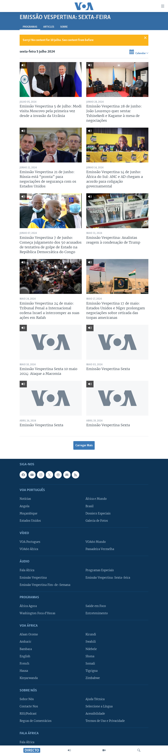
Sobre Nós (27, 699)
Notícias (25, 499)
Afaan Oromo (29, 634)
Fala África (27, 570)
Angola (24, 506)
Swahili (91, 642)
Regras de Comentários (35, 721)
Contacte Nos (29, 706)
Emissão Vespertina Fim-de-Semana (45, 585)
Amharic (25, 642)
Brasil (90, 506)
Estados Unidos (30, 520)
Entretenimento (97, 613)
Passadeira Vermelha (100, 549)
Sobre (64, 27)
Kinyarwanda (29, 678)
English (25, 656)
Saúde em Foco (96, 606)
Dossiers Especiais (98, 513)
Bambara (26, 649)
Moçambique (28, 513)
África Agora (28, 606)
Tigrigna (92, 671)
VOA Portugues (30, 542)
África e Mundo (96, 499)
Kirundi (91, 634)
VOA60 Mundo (96, 542)
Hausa (24, 671)
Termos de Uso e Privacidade (105, 721)
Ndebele (91, 649)
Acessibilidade (95, 714)
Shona (90, 656)
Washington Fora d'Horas (37, 613)
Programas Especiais (100, 570)
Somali (90, 663)
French (24, 663)
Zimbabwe (93, 678)
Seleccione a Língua (99, 706)
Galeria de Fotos (97, 520)
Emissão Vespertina (33, 577)
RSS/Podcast (28, 714)
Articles (48, 27)
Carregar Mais (84, 445)
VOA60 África (29, 549)
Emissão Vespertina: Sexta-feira (108, 577)
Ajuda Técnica (95, 699)
